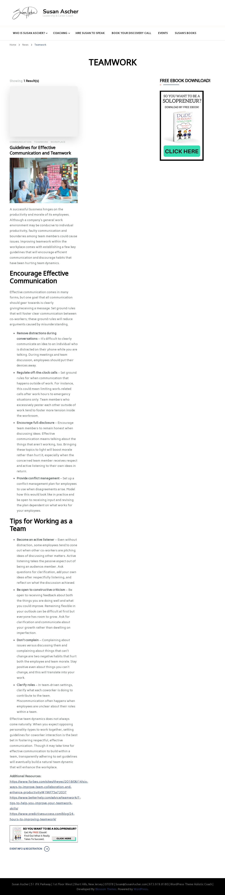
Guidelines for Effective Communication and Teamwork (40, 150)
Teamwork (41, 142)
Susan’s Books (185, 33)
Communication (20, 142)
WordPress (140, 889)
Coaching (60, 33)
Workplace (58, 142)
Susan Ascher (61, 11)
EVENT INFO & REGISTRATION (26, 848)
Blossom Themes (105, 889)
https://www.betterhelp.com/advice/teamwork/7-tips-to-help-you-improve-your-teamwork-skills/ (45, 803)
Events (163, 33)
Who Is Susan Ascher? (29, 33)
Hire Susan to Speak (90, 33)
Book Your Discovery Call (131, 33)
